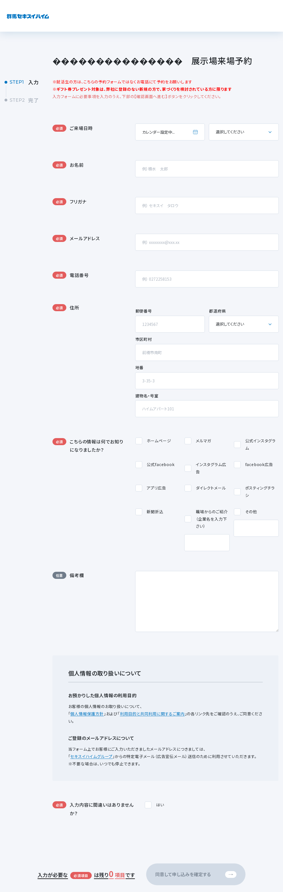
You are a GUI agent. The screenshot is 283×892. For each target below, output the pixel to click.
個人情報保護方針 (87, 713)
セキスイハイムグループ (91, 756)
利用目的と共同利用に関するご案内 (152, 713)
